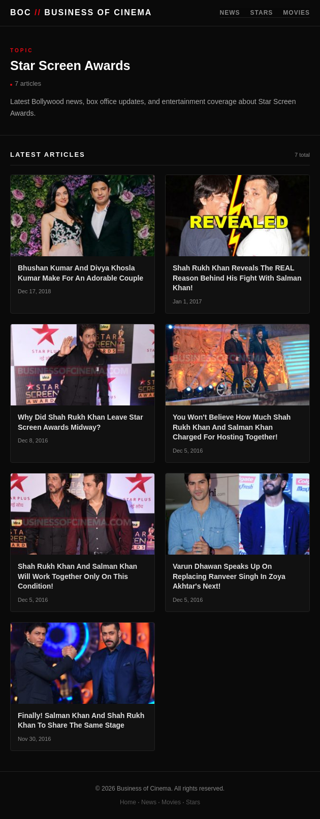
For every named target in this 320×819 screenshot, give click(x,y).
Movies (171, 802)
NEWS (230, 12)
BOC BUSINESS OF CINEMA (81, 12)
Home (128, 802)
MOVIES (296, 12)
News (148, 802)
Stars (193, 802)
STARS (261, 12)
